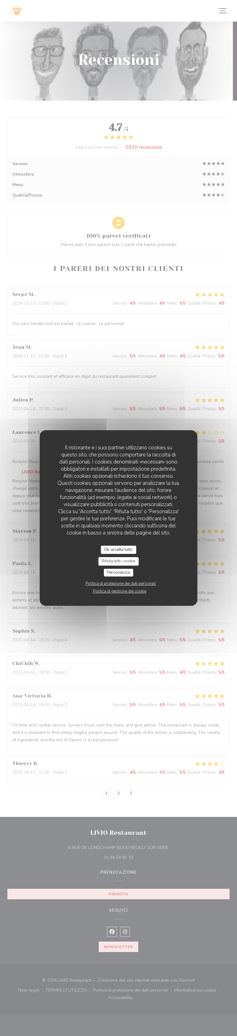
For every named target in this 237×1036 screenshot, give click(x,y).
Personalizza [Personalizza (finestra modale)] (118, 572)
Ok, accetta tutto (118, 549)
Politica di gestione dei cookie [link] (119, 591)
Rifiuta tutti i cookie (118, 561)
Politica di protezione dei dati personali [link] (120, 583)
